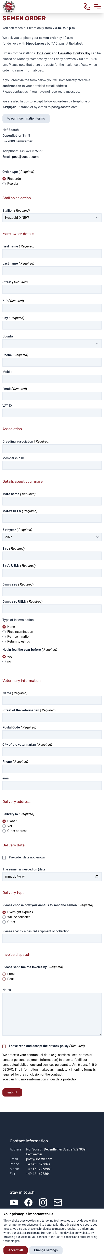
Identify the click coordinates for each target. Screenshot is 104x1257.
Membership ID (13, 458)
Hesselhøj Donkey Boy (74, 53)
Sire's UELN (10, 566)
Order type (10, 172)
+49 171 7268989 (39, 1169)
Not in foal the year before (21, 650)
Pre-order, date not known (27, 857)
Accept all (15, 1250)
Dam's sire (9, 584)
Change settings (46, 1250)
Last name (10, 263)
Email (6, 389)
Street (6, 282)
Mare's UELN (11, 511)
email (6, 778)
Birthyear (9, 530)
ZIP (5, 301)
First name (10, 246)
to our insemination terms (26, 118)
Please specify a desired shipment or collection (35, 931)
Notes (6, 990)
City (5, 318)
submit (12, 1092)
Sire (5, 548)
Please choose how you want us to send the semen (39, 905)
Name (6, 693)
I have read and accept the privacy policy (38, 1046)
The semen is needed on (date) (24, 869)
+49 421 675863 (38, 1164)
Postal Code (11, 727)
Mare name (10, 494)
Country (8, 336)
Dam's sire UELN (14, 601)
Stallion (7, 210)
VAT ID (7, 406)
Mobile (7, 372)
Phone (7, 355)
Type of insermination (18, 620)
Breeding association (17, 441)
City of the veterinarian (19, 744)
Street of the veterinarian (20, 710)
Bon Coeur (43, 53)
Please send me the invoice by (24, 967)
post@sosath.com (25, 157)
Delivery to (10, 814)
